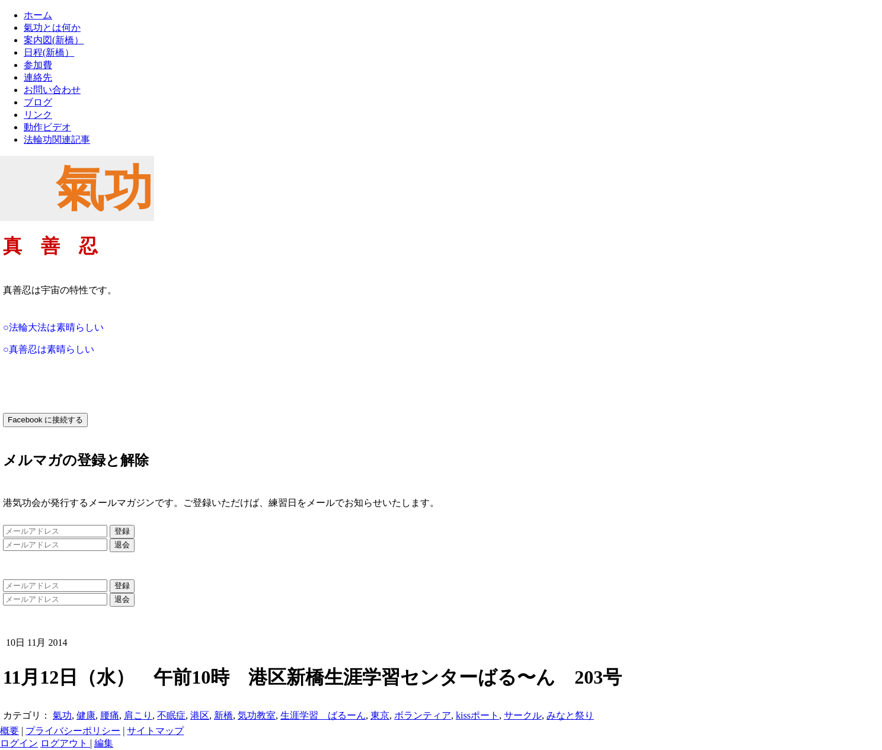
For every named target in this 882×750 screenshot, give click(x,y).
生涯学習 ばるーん (323, 715)
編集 (103, 743)
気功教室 (257, 715)
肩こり (138, 715)
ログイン (19, 743)
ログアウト (65, 743)
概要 (9, 731)
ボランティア (422, 715)
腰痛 (109, 715)
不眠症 (171, 715)
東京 (379, 715)
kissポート (477, 715)
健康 (85, 715)
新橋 (223, 715)
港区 (199, 715)
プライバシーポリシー (72, 731)
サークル (523, 715)
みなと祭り (570, 715)
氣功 (62, 715)
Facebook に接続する (45, 419)
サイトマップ (155, 731)
